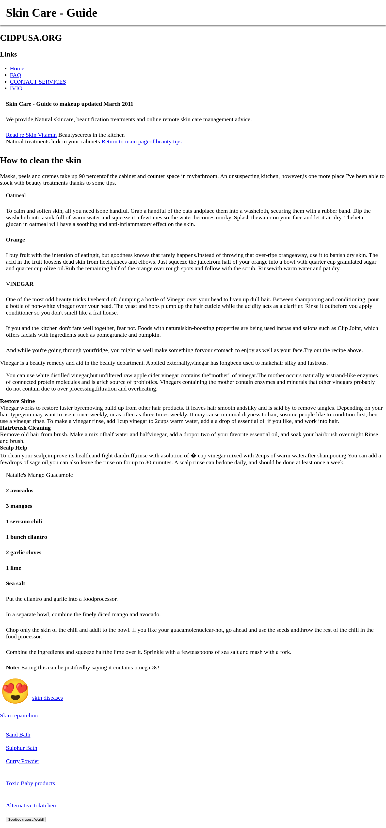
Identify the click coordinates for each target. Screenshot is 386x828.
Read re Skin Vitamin (31, 135)
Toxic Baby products (30, 783)
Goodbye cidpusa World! (26, 819)
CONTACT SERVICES (38, 81)
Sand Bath (18, 734)
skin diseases (47, 697)
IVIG (16, 88)
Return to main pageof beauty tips (141, 141)
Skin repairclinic (19, 715)
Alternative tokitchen (31, 805)
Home (17, 68)
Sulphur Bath (21, 748)
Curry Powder (22, 761)
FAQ (15, 75)
